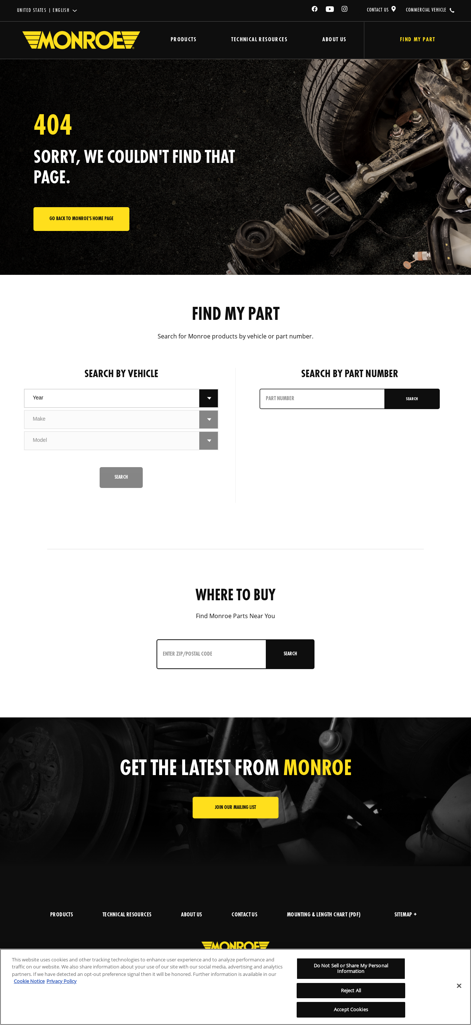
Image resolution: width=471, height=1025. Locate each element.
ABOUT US (191, 915)
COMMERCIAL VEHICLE (426, 10)
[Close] (459, 986)
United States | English (43, 10)
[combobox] (112, 398)
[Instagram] (345, 10)
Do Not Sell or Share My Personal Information (351, 968)
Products (183, 40)
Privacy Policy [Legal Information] (61, 981)
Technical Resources (258, 40)
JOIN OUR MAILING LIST (235, 807)
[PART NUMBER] (322, 399)
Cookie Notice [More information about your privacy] (29, 981)
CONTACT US (378, 10)
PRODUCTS (61, 915)
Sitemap (405, 915)
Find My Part (416, 40)
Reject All (351, 990)
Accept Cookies (351, 1009)
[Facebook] (315, 10)
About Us (332, 40)
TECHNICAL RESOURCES (127, 915)
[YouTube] (330, 10)
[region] (235, 987)
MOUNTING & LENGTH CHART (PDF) (324, 915)
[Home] (81, 40)
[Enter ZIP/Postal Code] (211, 654)
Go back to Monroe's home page (81, 218)
